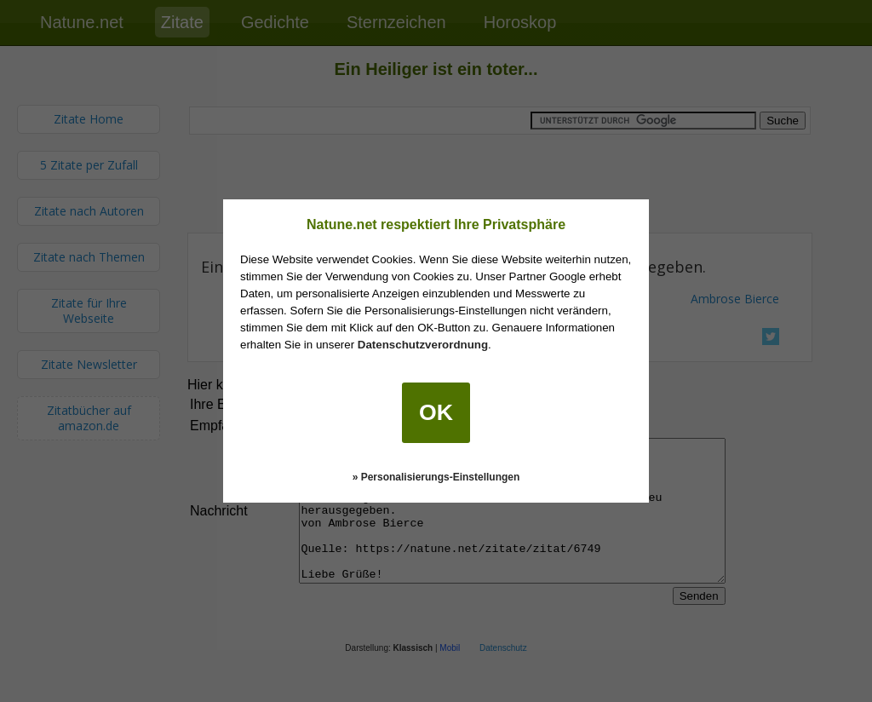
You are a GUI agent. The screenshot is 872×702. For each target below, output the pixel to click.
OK (436, 412)
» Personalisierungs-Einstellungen (436, 477)
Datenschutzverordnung (423, 344)
